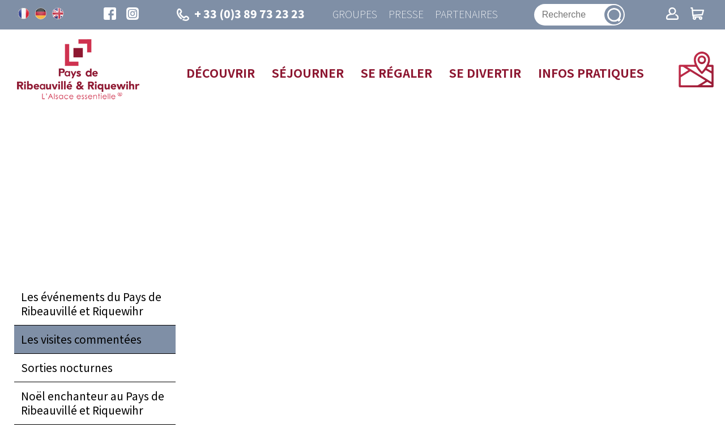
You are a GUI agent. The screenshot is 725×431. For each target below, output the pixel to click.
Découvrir (220, 72)
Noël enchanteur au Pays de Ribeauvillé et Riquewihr (92, 403)
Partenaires (466, 14)
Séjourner (308, 72)
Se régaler (396, 72)
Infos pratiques (591, 72)
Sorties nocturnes (67, 367)
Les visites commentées (81, 339)
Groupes (354, 14)
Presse (406, 14)
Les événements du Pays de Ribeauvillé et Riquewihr (91, 304)
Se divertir (485, 72)
